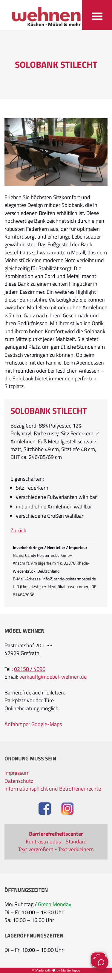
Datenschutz (18, 781)
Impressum (17, 773)
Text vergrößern (35, 849)
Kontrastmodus (43, 842)
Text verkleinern (76, 849)
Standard (76, 842)
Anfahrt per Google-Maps (33, 724)
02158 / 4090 (29, 669)
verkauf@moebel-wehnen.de (53, 677)
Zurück (18, 530)
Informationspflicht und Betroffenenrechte (52, 789)
